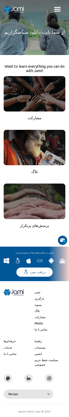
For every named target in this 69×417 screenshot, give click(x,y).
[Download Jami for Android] (51, 262)
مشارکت (40, 317)
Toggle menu (57, 9)
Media (39, 323)
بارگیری (39, 298)
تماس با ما (41, 329)
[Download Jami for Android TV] (62, 262)
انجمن (38, 353)
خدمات (8, 347)
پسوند (38, 304)
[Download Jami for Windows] (6, 262)
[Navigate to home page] (14, 9)
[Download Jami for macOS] (29, 262)
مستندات (40, 347)
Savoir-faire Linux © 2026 (34, 411)
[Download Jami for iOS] (40, 262)
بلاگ (37, 310)
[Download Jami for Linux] (18, 262)
